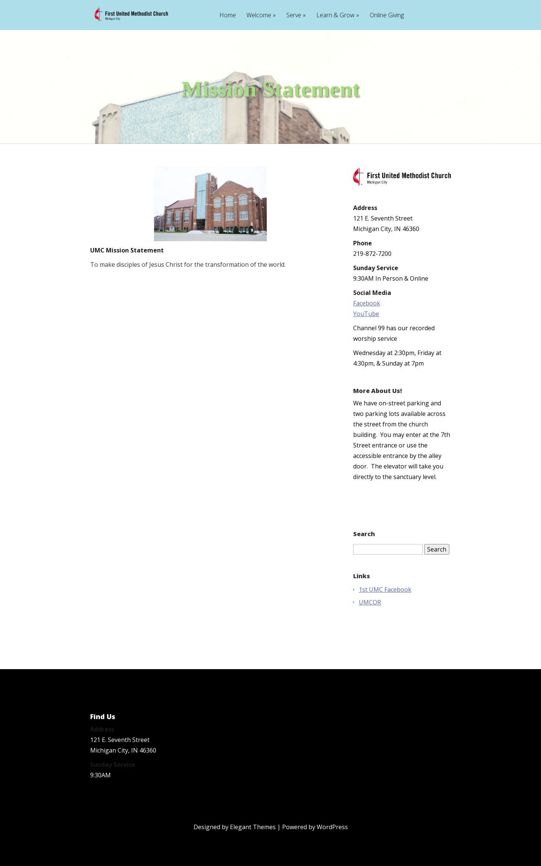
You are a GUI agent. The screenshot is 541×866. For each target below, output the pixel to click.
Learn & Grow (335, 15)
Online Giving (387, 15)
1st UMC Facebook (385, 589)
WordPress (332, 827)
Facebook (366, 303)
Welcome (258, 15)
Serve (293, 15)
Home (227, 15)
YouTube (366, 314)
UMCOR (370, 602)
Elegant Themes (253, 827)
